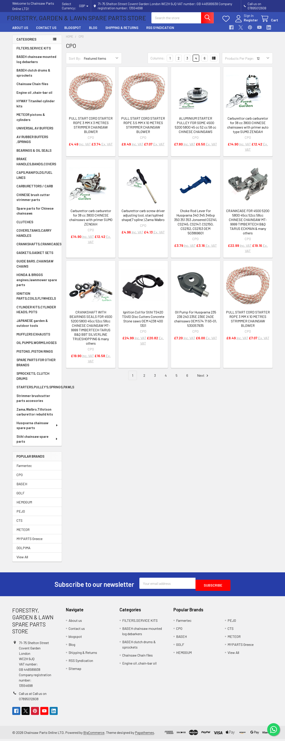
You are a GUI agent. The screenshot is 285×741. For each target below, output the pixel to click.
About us (20, 32)
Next (203, 379)
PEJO (20, 515)
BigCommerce (93, 734)
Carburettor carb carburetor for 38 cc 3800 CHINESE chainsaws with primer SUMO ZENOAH (90, 221)
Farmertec (24, 469)
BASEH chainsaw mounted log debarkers (36, 63)
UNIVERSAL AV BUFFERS (34, 132)
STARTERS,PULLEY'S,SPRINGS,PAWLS (39, 391)
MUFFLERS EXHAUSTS (33, 338)
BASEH (21, 488)
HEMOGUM (24, 506)
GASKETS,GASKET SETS (34, 257)
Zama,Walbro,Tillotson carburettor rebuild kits (34, 415)
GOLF (20, 497)
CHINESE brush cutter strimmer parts (33, 201)
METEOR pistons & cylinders (30, 121)
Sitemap (75, 670)
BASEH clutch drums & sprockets (33, 76)
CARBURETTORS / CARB (34, 190)
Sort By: (75, 62)
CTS (19, 524)
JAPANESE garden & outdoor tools (32, 327)
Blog (93, 32)
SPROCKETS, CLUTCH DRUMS (32, 380)
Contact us (46, 32)
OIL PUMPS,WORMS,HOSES (36, 347)
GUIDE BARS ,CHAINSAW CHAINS (34, 267)
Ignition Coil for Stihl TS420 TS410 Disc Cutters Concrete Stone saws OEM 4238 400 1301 (143, 323)
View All (22, 561)
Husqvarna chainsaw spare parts (37, 429)
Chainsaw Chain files (32, 88)
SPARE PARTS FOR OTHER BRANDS (35, 366)
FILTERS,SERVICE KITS (33, 52)
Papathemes (144, 734)
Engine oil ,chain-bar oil (34, 96)
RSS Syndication (160, 32)
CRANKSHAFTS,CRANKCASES (38, 248)
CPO (19, 479)
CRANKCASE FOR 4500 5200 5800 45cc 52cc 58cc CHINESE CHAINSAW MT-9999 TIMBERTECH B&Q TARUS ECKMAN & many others (247, 226)
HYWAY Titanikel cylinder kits (35, 107)
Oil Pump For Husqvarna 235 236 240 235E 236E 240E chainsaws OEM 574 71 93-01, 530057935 (195, 323)
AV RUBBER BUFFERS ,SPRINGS (32, 143)
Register (245, 22)
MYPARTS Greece (29, 542)
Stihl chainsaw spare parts (37, 443)
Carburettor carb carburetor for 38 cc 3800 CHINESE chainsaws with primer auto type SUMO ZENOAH (248, 129)
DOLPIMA (23, 552)
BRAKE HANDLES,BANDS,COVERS (36, 165)
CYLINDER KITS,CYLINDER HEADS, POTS (36, 313)
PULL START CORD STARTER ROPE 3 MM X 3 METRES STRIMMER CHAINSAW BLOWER (91, 129)
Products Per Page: (239, 62)
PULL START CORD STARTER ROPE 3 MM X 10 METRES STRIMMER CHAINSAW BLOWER (248, 323)
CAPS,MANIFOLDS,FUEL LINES (34, 179)
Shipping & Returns (121, 32)
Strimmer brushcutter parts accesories (33, 402)
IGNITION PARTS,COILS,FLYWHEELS (36, 300)
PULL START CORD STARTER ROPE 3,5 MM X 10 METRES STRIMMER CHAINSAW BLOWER (143, 129)
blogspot (72, 32)
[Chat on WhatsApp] (272, 728)
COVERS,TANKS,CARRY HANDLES (33, 237)
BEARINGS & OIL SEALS (33, 154)
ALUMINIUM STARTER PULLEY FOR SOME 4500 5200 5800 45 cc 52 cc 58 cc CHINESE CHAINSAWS (195, 129)
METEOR (23, 533)
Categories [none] (26, 43)
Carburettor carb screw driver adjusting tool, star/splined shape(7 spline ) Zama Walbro (143, 219)
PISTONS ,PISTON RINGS (34, 355)
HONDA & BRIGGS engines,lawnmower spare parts (36, 284)
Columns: (158, 62)
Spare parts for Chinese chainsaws (35, 214)
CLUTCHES (24, 226)
